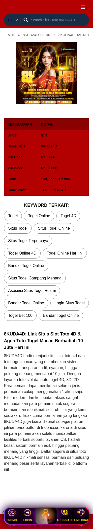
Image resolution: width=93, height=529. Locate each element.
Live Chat (81, 515)
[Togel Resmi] (12, 20)
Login (27, 515)
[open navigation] (83, 7)
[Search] (59, 20)
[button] (46, 73)
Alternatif (65, 515)
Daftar (46, 515)
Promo (11, 515)
